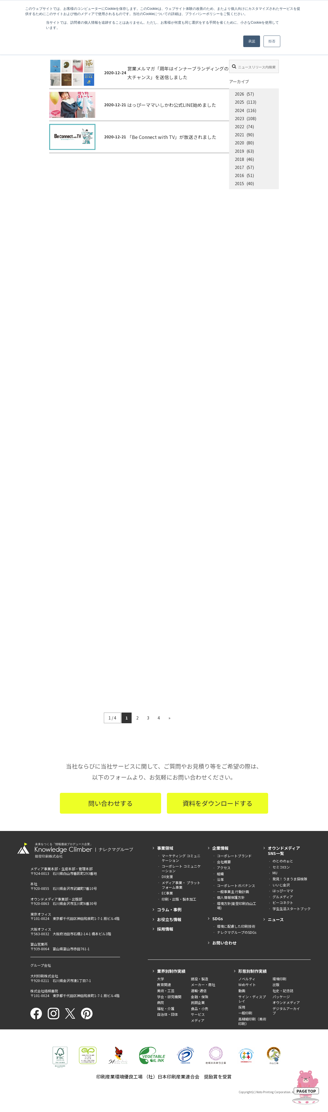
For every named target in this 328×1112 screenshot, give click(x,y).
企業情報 (220, 848)
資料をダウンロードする (218, 803)
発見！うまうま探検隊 (289, 878)
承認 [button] (251, 41)
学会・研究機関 (169, 996)
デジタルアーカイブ (286, 1011)
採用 (241, 1007)
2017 (239, 167)
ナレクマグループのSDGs (236, 932)
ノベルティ (246, 978)
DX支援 (167, 876)
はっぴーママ (282, 890)
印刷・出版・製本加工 (179, 899)
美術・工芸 (165, 990)
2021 (239, 134)
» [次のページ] (169, 718)
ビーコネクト (282, 902)
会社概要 (224, 861)
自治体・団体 (167, 1014)
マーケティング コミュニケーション (181, 858)
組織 (220, 873)
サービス (198, 1014)
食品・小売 (199, 1008)
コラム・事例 (169, 909)
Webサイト (247, 984)
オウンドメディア (286, 1002)
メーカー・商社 (203, 984)
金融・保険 (199, 996)
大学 (160, 978)
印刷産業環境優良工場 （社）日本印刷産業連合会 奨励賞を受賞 (164, 1076)
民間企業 (198, 1002)
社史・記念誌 (282, 990)
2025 (239, 102)
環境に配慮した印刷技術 (236, 926)
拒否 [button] (271, 41)
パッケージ (281, 996)
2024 (239, 110)
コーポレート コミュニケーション (181, 868)
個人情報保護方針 (231, 897)
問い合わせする (110, 803)
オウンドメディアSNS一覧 (284, 850)
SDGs (217, 918)
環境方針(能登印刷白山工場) (236, 905)
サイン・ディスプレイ (252, 999)
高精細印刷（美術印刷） (252, 1021)
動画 (241, 990)
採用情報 (165, 929)
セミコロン (281, 866)
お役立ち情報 (169, 919)
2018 (239, 159)
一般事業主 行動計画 (233, 891)
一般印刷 (245, 1012)
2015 (239, 183)
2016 (239, 175)
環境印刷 (279, 978)
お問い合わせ (224, 943)
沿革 (220, 879)
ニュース (276, 919)
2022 (239, 126)
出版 (275, 984)
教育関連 (164, 984)
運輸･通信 (199, 990)
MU (274, 872)
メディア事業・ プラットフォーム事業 (181, 885)
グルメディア (282, 896)
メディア (197, 1020)
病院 (160, 1002)
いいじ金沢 (281, 884)
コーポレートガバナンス (236, 885)
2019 (239, 151)
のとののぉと (282, 860)
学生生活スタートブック (291, 908)
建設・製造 (199, 978)
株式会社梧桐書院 (44, 990)
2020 (239, 143)
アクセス (224, 867)
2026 (239, 94)
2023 (239, 118)
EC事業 (167, 892)
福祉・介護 (165, 1008)
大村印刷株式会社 (44, 975)
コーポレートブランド (234, 855)
